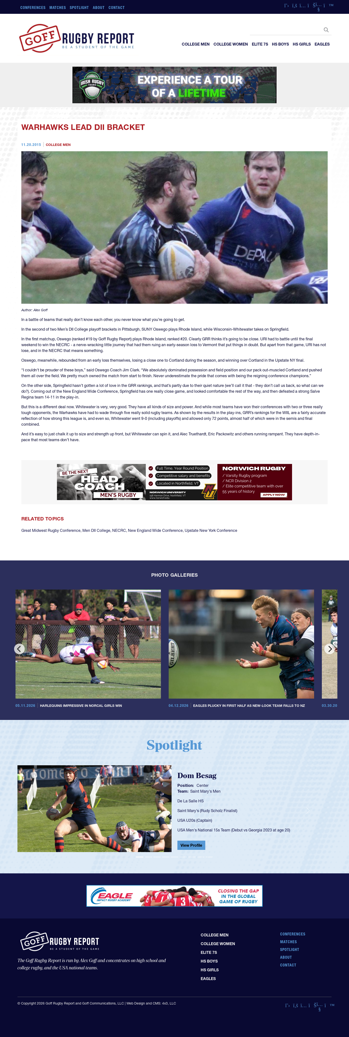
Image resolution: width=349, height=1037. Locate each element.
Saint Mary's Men (205, 791)
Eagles (322, 44)
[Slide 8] (200, 857)
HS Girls (302, 44)
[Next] (329, 649)
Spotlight (79, 7)
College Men (196, 44)
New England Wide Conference (155, 530)
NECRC (119, 530)
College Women (231, 44)
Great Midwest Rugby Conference (50, 530)
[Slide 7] (192, 857)
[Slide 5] (174, 857)
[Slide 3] (157, 857)
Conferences (33, 7)
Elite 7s (260, 44)
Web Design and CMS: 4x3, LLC (151, 1003)
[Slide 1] (139, 857)
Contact (117, 7)
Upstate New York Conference (211, 530)
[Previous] (19, 649)
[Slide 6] (183, 857)
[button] (40, 810)
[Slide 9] (209, 857)
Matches (57, 7)
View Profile (191, 845)
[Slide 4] (165, 857)
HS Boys (280, 44)
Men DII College (96, 530)
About (99, 7)
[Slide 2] (148, 857)
